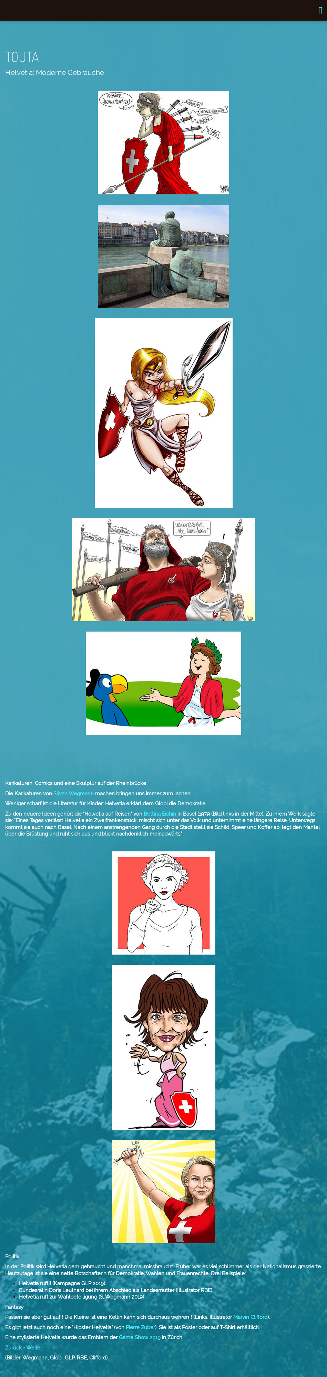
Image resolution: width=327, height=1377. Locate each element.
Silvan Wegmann (73, 793)
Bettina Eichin (159, 814)
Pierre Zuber (139, 1327)
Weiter (34, 1348)
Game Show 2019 (139, 1337)
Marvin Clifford (249, 1317)
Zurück (13, 1348)
